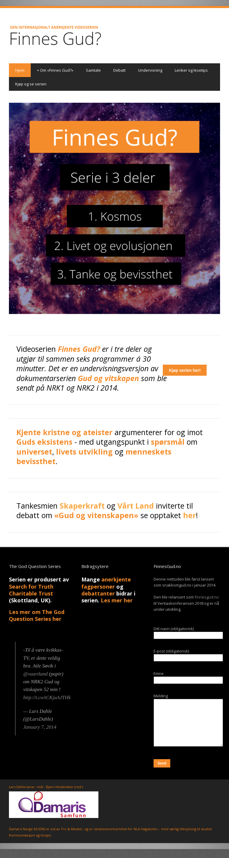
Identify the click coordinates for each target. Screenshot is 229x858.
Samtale (93, 70)
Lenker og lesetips (191, 70)
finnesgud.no (207, 597)
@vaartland (35, 674)
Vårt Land (135, 506)
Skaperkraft (82, 506)
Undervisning (150, 70)
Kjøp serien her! (185, 370)
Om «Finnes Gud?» (55, 70)
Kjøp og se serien (31, 84)
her (189, 515)
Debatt (119, 70)
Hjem (19, 70)
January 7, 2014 (39, 727)
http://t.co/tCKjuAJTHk (47, 697)
